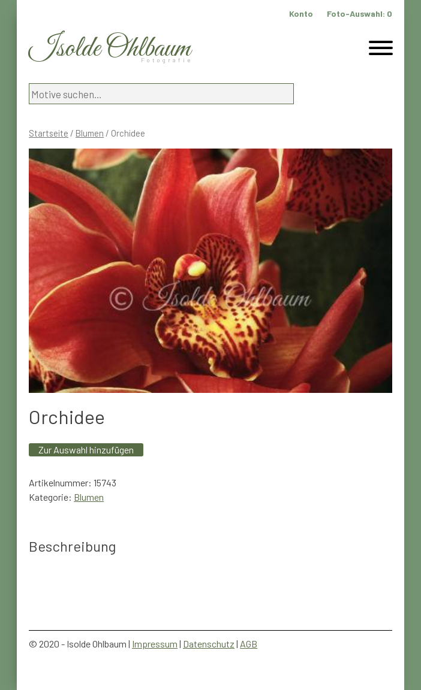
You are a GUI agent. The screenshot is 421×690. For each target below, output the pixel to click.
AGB (248, 643)
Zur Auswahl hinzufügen (86, 449)
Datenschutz (208, 643)
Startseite (48, 133)
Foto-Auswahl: (359, 13)
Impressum (155, 643)
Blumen (90, 133)
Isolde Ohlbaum (110, 49)
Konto (301, 13)
